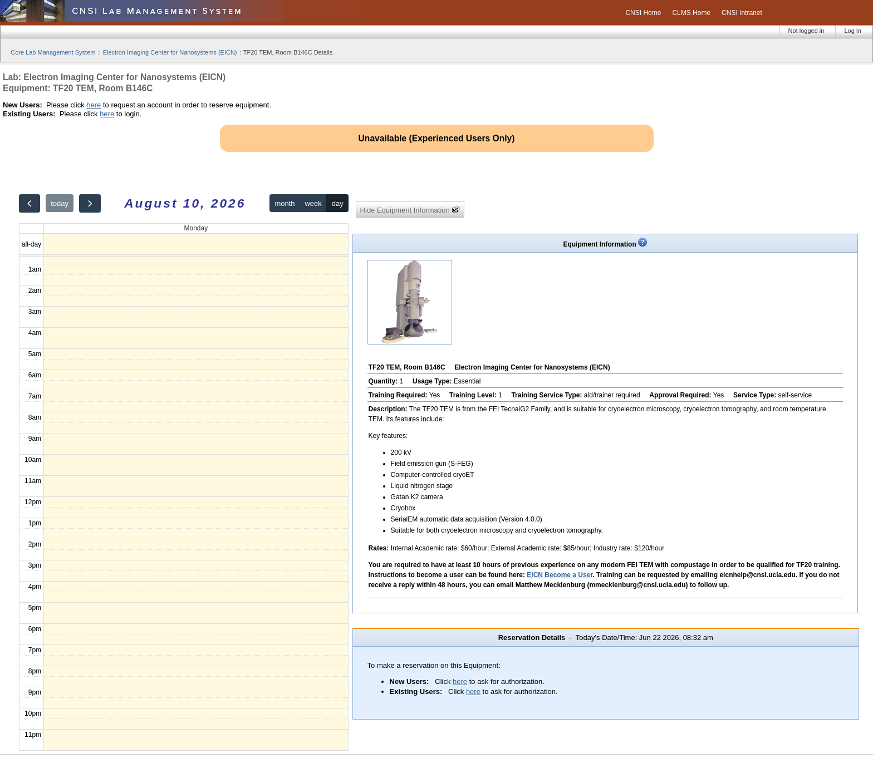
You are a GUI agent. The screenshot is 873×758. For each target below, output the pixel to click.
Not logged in (806, 30)
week (313, 203)
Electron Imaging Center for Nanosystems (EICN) (170, 52)
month (284, 203)
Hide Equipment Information (410, 210)
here (93, 105)
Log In (852, 30)
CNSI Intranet (742, 13)
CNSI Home (643, 13)
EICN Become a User (559, 575)
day (338, 203)
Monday (196, 228)
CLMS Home (691, 13)
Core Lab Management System (53, 52)
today (59, 203)
